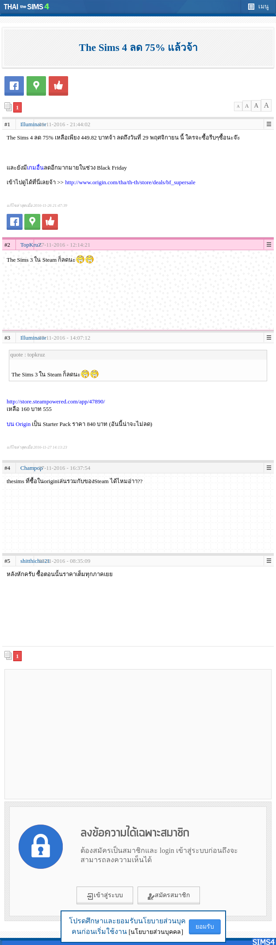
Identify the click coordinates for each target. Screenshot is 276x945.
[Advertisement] (138, 734)
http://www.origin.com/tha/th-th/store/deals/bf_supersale (130, 182)
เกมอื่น (35, 167)
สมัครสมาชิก (169, 896)
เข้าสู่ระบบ (105, 896)
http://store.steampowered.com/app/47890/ (56, 401)
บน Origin (19, 424)
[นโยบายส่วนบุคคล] (156, 932)
